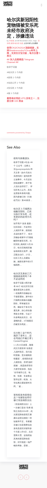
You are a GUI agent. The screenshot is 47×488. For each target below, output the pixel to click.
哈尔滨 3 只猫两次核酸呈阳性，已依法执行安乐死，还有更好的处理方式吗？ (23, 214)
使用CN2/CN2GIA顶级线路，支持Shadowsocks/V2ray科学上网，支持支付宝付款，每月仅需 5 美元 (23, 51)
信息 (21, 43)
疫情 (12, 43)
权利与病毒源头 (21, 158)
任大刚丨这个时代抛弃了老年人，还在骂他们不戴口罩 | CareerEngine (23, 336)
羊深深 (11, 41)
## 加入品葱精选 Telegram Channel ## (20, 61)
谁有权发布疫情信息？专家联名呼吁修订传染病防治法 (23, 397)
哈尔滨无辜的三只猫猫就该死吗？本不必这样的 (23, 276)
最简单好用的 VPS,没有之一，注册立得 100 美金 (23, 99)
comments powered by (19, 133)
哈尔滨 (16, 43)
